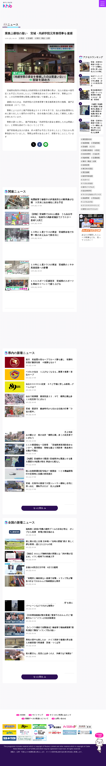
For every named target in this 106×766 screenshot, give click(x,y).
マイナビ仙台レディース (91, 194)
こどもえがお (87, 202)
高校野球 (85, 198)
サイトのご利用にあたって (60, 715)
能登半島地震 (87, 176)
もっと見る (38, 508)
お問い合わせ (60, 719)
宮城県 (30, 38)
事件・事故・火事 (43, 38)
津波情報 (96, 143)
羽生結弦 (96, 198)
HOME (22, 715)
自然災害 (85, 165)
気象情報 (85, 158)
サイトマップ (37, 715)
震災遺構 (85, 172)
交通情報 (96, 158)
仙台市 (96, 154)
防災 (98, 150)
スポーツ (85, 180)
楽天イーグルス (88, 187)
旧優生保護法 (87, 150)
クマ (93, 147)
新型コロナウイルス (90, 209)
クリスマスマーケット (90, 205)
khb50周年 (86, 154)
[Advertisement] (35, 251)
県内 (22, 38)
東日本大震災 (87, 169)
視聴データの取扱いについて (36, 719)
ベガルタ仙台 (87, 183)
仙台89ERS (86, 191)
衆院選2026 (87, 139)
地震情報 (85, 143)
